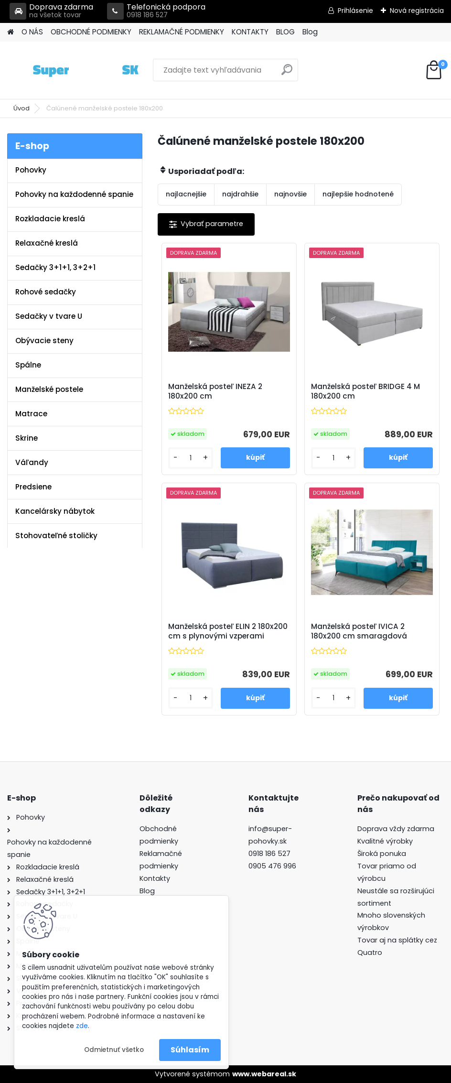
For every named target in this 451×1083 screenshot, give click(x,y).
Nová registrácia (417, 10)
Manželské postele (49, 389)
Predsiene (33, 487)
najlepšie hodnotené (358, 194)
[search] (286, 73)
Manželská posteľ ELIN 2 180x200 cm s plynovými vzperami (228, 631)
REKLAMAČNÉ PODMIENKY (181, 32)
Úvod (21, 108)
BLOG (285, 32)
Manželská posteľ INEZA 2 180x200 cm (215, 391)
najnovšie (290, 194)
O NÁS (32, 32)
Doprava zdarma (51, 11)
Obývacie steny (44, 341)
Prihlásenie (355, 10)
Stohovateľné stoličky (56, 536)
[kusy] (190, 458)
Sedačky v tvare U (48, 316)
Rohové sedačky (45, 292)
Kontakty (155, 878)
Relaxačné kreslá (46, 243)
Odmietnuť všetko (114, 1049)
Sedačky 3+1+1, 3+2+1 (55, 267)
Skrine (26, 438)
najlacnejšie (186, 194)
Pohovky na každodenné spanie (74, 194)
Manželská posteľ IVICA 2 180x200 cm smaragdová (359, 631)
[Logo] (73, 70)
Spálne (28, 365)
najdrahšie (240, 194)
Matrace (31, 414)
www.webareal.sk (264, 1074)
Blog (310, 32)
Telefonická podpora (156, 11)
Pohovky (30, 170)
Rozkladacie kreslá (50, 219)
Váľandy (31, 462)
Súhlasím (190, 1049)
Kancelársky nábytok (55, 511)
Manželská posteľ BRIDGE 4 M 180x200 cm (365, 391)
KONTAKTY (250, 32)
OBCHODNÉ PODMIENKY (91, 32)
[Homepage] (10, 32)
